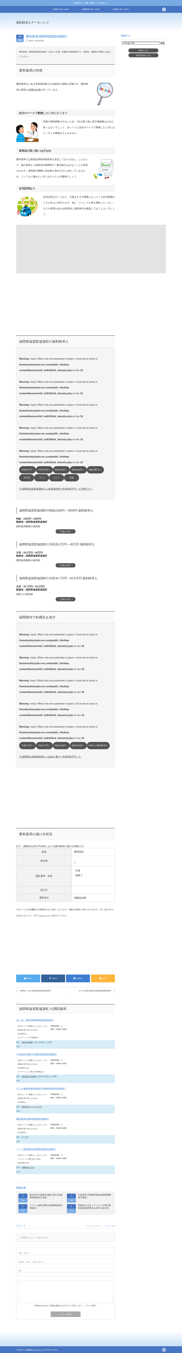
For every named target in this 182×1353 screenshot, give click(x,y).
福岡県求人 (143, 50)
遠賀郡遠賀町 (39, 41)
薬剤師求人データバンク (32, 22)
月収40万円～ (44, 470)
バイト (56, 478)
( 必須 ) (24, 1253)
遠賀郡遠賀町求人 (143, 55)
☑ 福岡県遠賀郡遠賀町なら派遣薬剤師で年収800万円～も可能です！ (56, 489)
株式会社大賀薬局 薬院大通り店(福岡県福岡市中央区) (46, 1196)
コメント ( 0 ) (110, 1226)
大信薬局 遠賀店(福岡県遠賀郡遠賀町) (36, 1054)
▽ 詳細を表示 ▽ (65, 531)
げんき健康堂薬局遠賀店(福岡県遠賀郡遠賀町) (41, 1088)
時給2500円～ (78, 470)
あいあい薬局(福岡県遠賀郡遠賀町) (35, 1020)
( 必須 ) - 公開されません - (32, 1262)
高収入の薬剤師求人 (98, 745)
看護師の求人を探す (121, 9)
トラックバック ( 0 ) (92, 1226)
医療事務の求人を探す (91, 9)
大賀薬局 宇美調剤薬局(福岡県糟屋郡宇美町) (94, 1196)
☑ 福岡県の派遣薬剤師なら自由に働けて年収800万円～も (50, 756)
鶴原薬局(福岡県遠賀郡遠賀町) (32, 1119)
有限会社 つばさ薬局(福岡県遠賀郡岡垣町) (35, 991)
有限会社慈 (34, 89)
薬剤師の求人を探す (61, 9)
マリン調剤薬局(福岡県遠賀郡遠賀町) (36, 1149)
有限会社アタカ (28, 1167)
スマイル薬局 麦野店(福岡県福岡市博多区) (46, 1206)
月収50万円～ (27, 470)
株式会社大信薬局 (29, 1076)
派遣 (71, 478)
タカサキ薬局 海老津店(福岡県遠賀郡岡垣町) (94, 991)
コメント (43, 915)
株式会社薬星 (27, 1042)
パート (41, 478)
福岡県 (30, 41)
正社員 (26, 478)
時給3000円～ (61, 470)
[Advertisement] (115, 24)
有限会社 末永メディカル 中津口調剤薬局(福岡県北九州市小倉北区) (94, 1206)
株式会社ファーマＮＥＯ (32, 1107)
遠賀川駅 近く (95, 470)
